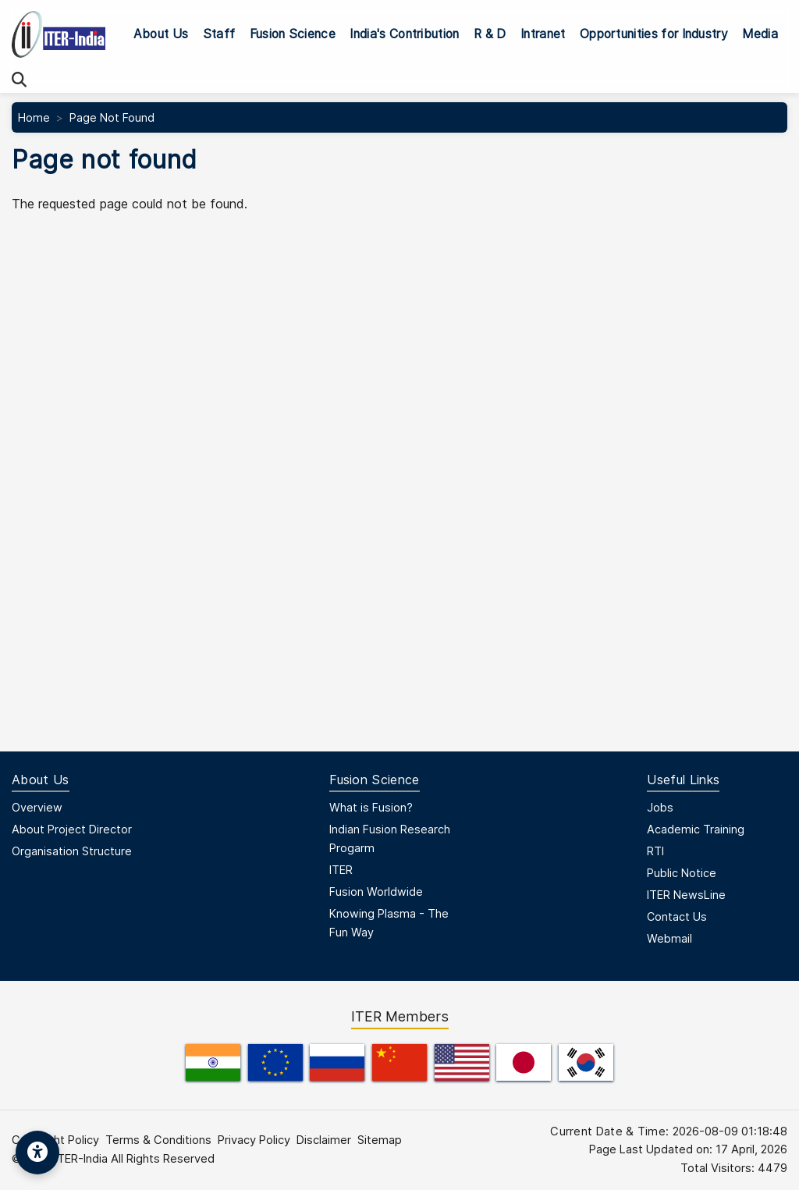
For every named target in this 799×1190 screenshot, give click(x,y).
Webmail (669, 938)
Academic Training (695, 829)
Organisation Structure (72, 851)
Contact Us (677, 916)
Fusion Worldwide (376, 891)
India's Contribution (404, 34)
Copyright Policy (55, 1140)
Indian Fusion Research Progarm (389, 838)
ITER (341, 869)
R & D (490, 34)
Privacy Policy (254, 1140)
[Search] (19, 80)
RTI (655, 851)
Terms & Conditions (158, 1140)
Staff (219, 34)
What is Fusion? (371, 807)
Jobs (660, 807)
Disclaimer (324, 1140)
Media (760, 34)
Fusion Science (293, 34)
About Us (161, 34)
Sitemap (379, 1140)
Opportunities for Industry (654, 34)
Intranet (543, 34)
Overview (37, 807)
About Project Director (72, 829)
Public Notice (681, 872)
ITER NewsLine (686, 894)
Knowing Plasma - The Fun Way (389, 923)
